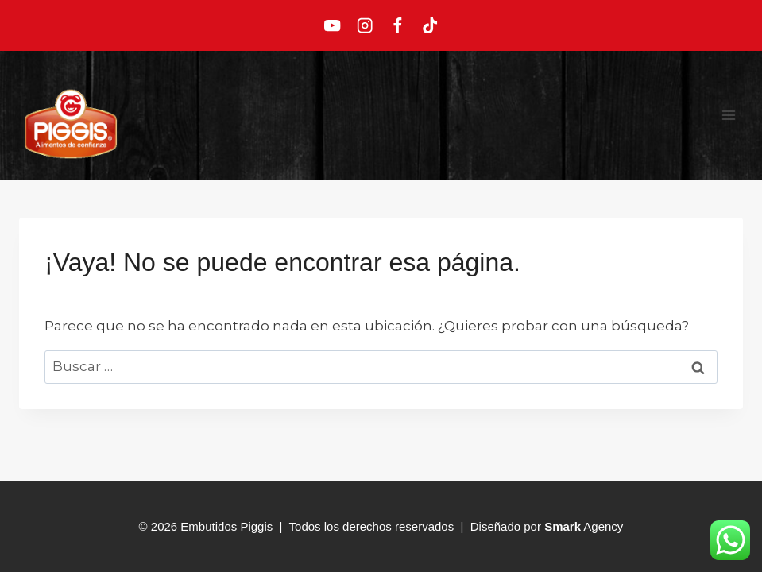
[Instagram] (365, 26)
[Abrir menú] (728, 114)
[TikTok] (429, 26)
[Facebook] (397, 26)
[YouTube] (332, 26)
